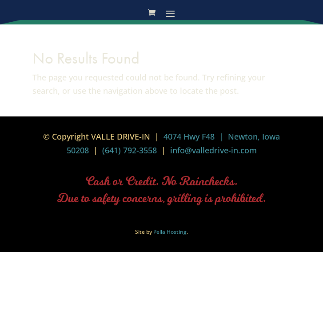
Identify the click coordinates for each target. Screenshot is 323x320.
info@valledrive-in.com (212, 150)
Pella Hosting (170, 232)
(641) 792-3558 (129, 150)
